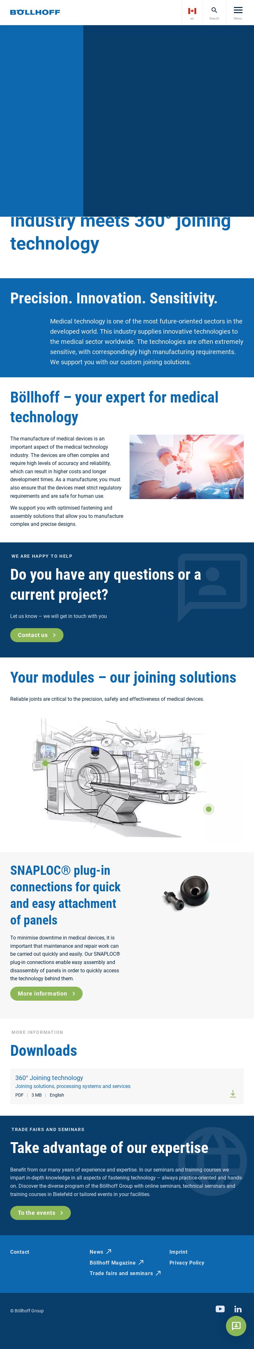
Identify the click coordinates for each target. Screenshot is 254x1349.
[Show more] (45, 763)
